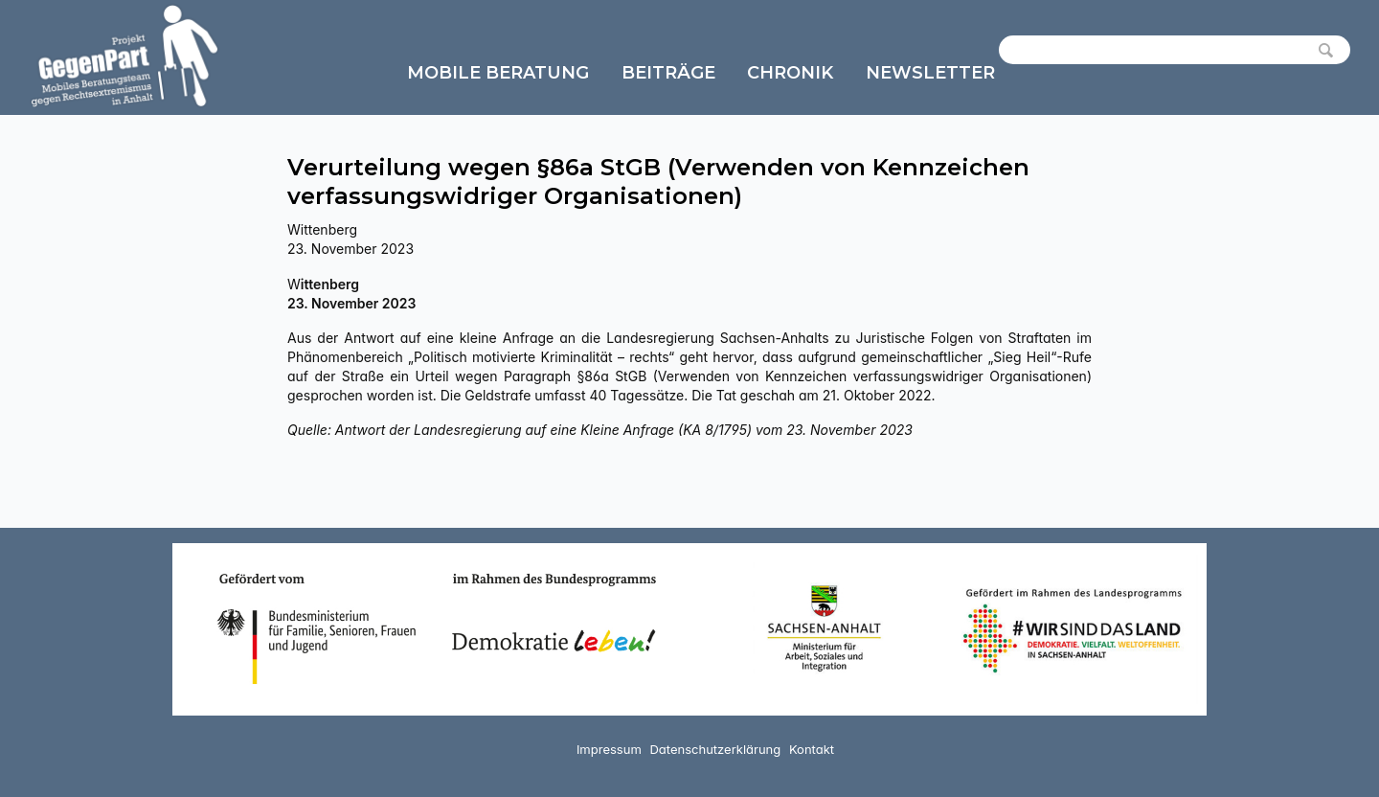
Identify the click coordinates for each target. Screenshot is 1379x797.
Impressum (609, 749)
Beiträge (668, 72)
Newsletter (930, 72)
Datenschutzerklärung (714, 749)
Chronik (790, 72)
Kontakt (811, 749)
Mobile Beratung (498, 72)
